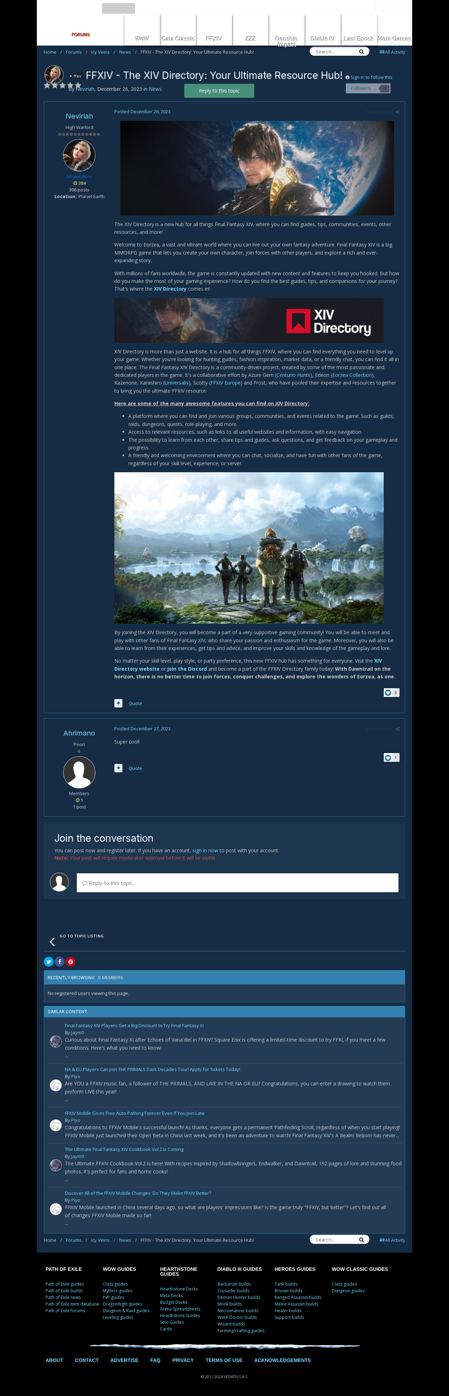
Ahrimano (79, 733)
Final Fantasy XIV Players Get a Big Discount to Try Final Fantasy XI (134, 1026)
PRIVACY (183, 1360)
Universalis (177, 382)
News (128, 52)
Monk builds (229, 1304)
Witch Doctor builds (237, 1317)
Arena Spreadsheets (180, 1309)
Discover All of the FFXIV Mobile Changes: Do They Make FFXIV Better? (138, 1193)
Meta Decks (171, 1296)
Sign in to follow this (371, 77)
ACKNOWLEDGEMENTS (282, 1360)
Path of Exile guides (65, 1284)
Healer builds (288, 1311)
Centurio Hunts (293, 375)
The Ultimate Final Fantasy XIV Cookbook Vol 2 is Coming (124, 1149)
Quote (135, 703)
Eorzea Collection (352, 375)
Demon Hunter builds (238, 1297)
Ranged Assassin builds (298, 1297)
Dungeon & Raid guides (126, 1311)
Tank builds (286, 1284)
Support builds (289, 1317)
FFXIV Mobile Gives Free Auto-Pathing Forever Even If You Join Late (135, 1113)
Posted (142, 111)
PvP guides (113, 1297)
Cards (166, 1329)
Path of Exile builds (64, 1291)
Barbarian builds (234, 1284)
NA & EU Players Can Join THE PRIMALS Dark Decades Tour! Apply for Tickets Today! (152, 1069)
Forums (76, 52)
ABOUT (54, 1360)
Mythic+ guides (117, 1291)
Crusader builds (233, 1291)
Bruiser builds (288, 1291)
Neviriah (79, 116)
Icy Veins (103, 52)
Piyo (75, 1076)
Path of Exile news (63, 1297)
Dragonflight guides (122, 1304)
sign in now (205, 850)
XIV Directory (170, 288)
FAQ (155, 1360)
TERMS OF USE (224, 1360)
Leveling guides (118, 1317)
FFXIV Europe (225, 382)
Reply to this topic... (109, 882)
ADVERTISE (124, 1360)
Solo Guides (172, 1322)
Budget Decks (173, 1302)
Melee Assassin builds (296, 1304)
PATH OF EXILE (64, 1269)
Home (53, 52)
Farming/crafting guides (240, 1331)
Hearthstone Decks (179, 1289)
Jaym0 (77, 1032)
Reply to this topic (219, 90)
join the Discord (187, 668)
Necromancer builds (237, 1311)
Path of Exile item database (72, 1304)
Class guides (115, 1284)
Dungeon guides (348, 1291)
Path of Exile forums (65, 1311)
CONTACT (87, 1360)
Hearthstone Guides (180, 1316)
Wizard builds (231, 1324)
